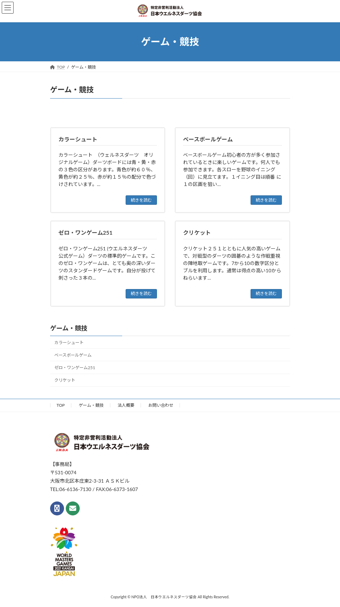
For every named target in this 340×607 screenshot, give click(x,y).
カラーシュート (69, 341)
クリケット (64, 379)
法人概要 (126, 404)
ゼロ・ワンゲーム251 (74, 366)
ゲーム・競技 (68, 327)
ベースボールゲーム (73, 354)
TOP (61, 404)
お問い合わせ (160, 404)
